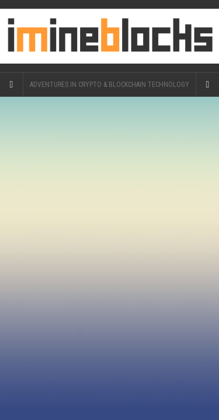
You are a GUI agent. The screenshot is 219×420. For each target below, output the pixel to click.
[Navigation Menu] (207, 84)
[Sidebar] (11, 84)
